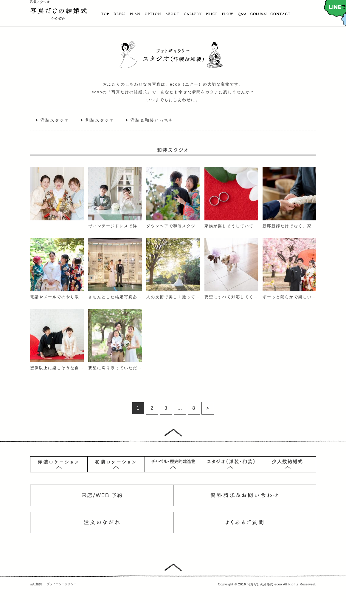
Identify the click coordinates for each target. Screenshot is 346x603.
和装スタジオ (100, 120)
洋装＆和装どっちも (152, 120)
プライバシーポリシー (61, 584)
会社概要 (36, 584)
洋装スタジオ (55, 120)
